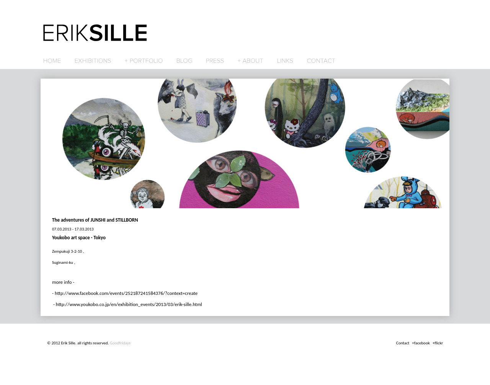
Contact (403, 343)
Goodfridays (120, 343)
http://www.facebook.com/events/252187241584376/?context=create (126, 293)
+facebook (421, 343)
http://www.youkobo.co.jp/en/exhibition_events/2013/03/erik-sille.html (129, 304)
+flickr (438, 343)
